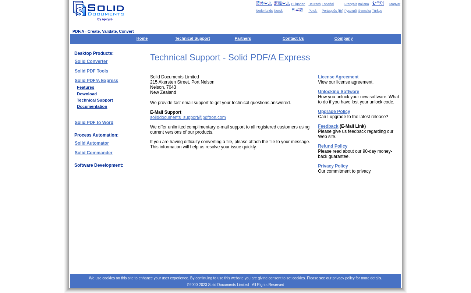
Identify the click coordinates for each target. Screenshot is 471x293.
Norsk (278, 11)
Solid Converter (91, 61)
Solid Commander (94, 152)
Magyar (394, 4)
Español (328, 4)
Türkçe (377, 11)
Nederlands (264, 11)
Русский (350, 11)
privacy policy (344, 278)
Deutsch (314, 4)
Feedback (328, 126)
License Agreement (338, 77)
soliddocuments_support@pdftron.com (188, 117)
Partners (243, 38)
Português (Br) (332, 11)
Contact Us (293, 38)
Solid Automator (92, 143)
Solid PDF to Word (94, 122)
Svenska (364, 11)
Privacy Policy (333, 166)
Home (142, 38)
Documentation (92, 106)
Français (350, 4)
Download (87, 94)
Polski (312, 11)
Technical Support (192, 38)
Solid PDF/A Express (96, 80)
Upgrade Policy (334, 111)
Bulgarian (298, 4)
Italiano (363, 4)
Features (85, 87)
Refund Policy (332, 146)
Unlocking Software (338, 91)
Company (343, 38)
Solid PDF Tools (91, 71)
